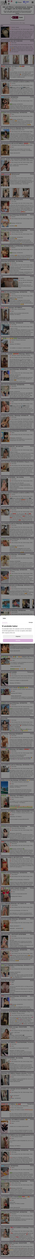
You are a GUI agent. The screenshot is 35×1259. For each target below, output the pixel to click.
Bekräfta (18, 640)
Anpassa (18, 636)
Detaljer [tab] (31, 622)
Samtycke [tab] (4, 622)
